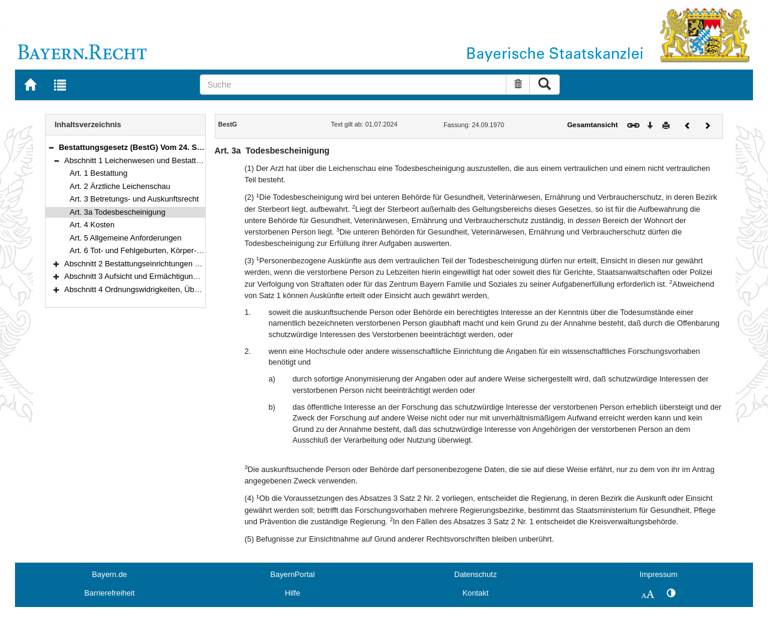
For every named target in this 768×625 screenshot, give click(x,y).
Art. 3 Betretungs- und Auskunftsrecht (134, 198)
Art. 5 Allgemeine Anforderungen (126, 237)
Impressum (658, 574)
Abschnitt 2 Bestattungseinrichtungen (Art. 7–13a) (150, 263)
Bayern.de (109, 574)
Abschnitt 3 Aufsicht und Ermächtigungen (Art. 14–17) (156, 276)
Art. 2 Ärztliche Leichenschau (120, 186)
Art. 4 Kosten (92, 224)
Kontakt (475, 592)
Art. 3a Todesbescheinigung (118, 212)
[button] (51, 147)
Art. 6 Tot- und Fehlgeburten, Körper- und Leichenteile (162, 250)
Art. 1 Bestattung (99, 173)
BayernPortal (293, 574)
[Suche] (353, 84)
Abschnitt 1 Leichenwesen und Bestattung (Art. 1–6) (154, 160)
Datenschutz (475, 574)
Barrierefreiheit (110, 592)
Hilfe (293, 592)
